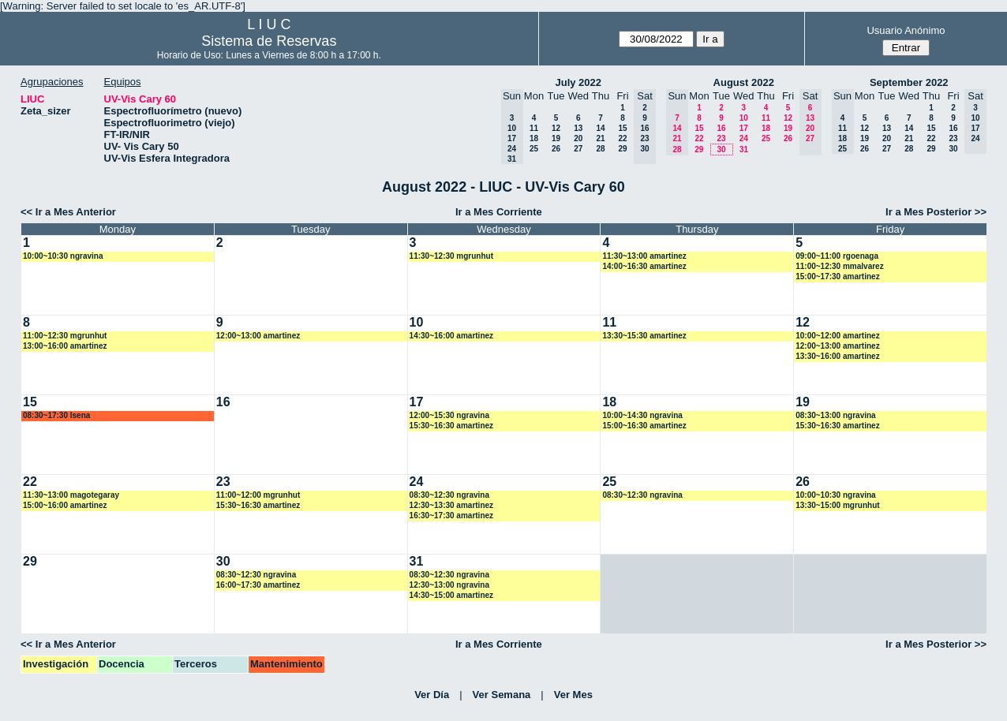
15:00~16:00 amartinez (65, 505)
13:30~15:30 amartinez (644, 335)
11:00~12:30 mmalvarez (839, 266)
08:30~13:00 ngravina (835, 415)
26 (556, 148)
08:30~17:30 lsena (56, 415)
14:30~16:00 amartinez (451, 335)
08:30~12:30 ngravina (449, 495)
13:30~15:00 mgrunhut (837, 505)
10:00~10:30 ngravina (63, 256)
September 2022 (909, 82)
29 (622, 148)
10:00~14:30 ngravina (642, 415)
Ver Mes (573, 694)
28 (600, 148)
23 (721, 138)
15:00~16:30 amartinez (644, 425)
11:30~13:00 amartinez (644, 256)
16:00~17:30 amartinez (258, 585)
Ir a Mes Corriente (498, 212)
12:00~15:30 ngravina (449, 415)
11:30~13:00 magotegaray (71, 495)
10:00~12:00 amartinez (837, 335)
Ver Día (431, 694)
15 (622, 128)
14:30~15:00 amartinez (451, 595)
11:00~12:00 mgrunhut (258, 495)
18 (534, 138)
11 (534, 128)
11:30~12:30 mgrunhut (451, 256)
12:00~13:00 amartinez (258, 335)
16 (721, 128)
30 (721, 149)
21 (600, 138)
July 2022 (578, 82)
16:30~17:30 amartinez (451, 515)
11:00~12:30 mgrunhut (65, 335)
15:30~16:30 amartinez (451, 425)
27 (578, 148)
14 (600, 128)
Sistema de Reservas (268, 41)
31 (743, 149)
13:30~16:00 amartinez (837, 356)
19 (556, 138)
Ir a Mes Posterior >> (935, 212)
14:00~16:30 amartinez (644, 266)
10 (743, 118)
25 (534, 148)
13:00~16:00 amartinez (65, 346)
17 (743, 128)
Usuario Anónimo (906, 30)
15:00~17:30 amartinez (837, 276)
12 (556, 128)
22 (622, 138)
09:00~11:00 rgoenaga (836, 256)
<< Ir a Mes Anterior (68, 212)
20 (578, 138)
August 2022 (743, 82)
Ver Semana (502, 694)
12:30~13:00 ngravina (449, 585)
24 (743, 138)
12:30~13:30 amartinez (451, 505)
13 (578, 128)
